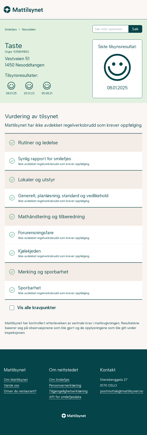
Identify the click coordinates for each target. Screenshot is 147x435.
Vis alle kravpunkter (33, 307)
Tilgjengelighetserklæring (68, 391)
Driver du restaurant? (20, 391)
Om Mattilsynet (16, 380)
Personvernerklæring (65, 385)
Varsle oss (11, 385)
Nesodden (29, 29)
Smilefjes (11, 29)
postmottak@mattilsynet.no (121, 391)
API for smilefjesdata (65, 397)
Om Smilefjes (59, 380)
